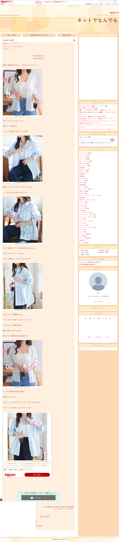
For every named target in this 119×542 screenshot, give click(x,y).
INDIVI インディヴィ (86, 200)
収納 (80, 240)
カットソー (83, 225)
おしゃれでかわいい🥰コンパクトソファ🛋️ (93, 106)
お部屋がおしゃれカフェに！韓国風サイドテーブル (95, 119)
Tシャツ (82, 232)
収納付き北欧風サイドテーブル (89, 123)
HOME (3, 15)
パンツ (81, 206)
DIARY (9, 15)
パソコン (82, 180)
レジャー (82, 187)
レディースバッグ (85, 349)
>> (90, 4)
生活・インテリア (9, 4)
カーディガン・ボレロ (86, 215)
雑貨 (80, 185)
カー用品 (82, 236)
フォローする (98, 301)
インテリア (83, 155)
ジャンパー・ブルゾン (86, 217)
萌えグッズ (83, 172)
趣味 (80, 197)
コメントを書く (68, 509)
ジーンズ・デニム (85, 212)
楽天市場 (115, 4)
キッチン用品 (83, 238)
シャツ (11, 49)
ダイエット (83, 157)
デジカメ (82, 178)
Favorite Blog (98, 259)
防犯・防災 (83, 191)
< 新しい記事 (10, 35)
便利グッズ (83, 170)
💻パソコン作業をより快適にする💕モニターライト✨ (97, 110)
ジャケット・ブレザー (86, 227)
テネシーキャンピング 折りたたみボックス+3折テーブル (97, 129)
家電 (80, 168)
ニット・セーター (85, 221)
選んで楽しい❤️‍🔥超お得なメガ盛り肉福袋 (92, 116)
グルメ (81, 182)
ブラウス (82, 202)
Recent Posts (98, 102)
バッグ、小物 (83, 234)
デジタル (82, 193)
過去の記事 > (67, 35)
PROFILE (16, 15)
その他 (81, 210)
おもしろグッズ (84, 161)
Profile (98, 269)
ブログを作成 (106, 4)
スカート (82, 204)
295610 (113, 13)
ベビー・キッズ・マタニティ (88, 195)
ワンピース (83, 208)
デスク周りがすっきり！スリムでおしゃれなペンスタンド (98, 121)
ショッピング (83, 153)
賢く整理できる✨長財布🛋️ (88, 108)
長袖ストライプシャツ (10, 43)
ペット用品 (83, 242)
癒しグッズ (83, 163)
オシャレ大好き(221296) (15, 46)
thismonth (98, 337)
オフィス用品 (83, 159)
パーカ (81, 219)
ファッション (83, 189)
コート (81, 230)
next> (107, 337)
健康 (80, 176)
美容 (80, 174)
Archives (98, 247)
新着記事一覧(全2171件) (39, 35)
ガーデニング (83, 165)
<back (89, 337)
